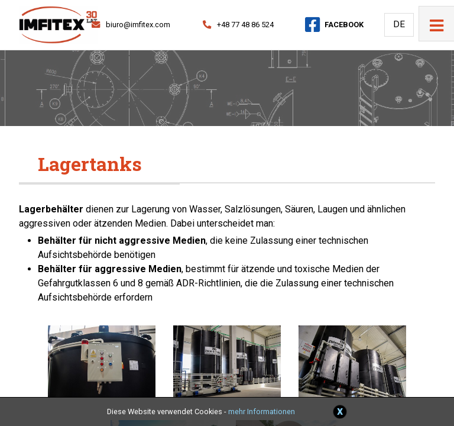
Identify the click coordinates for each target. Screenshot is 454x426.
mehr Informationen (261, 411)
